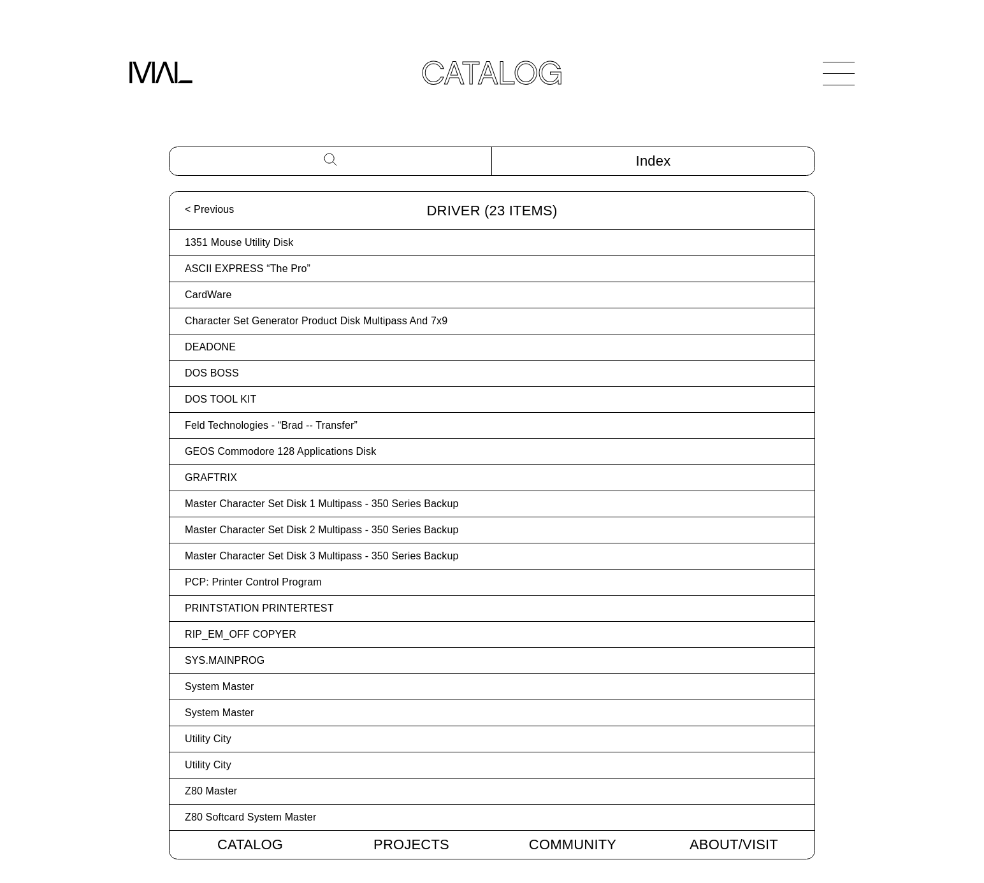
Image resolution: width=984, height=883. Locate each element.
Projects (411, 844)
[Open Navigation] (839, 73)
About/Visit (734, 844)
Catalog (250, 844)
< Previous (209, 209)
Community (572, 844)
